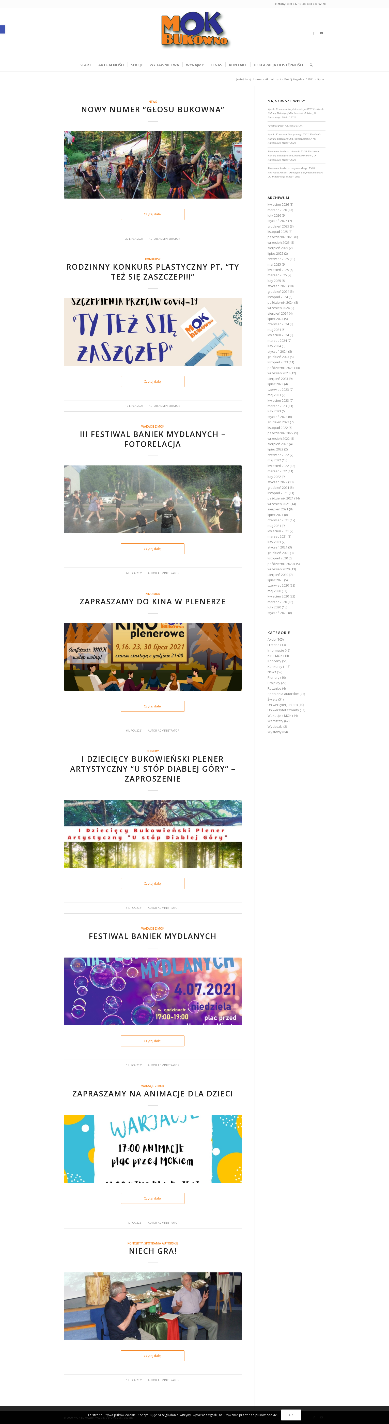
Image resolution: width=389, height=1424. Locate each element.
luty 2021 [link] (274, 542)
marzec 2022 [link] (277, 471)
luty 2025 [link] (274, 280)
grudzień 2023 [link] (278, 356)
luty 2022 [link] (274, 476)
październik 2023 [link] (280, 367)
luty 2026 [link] (274, 215)
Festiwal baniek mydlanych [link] (153, 936)
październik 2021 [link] (280, 498)
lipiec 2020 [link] (275, 580)
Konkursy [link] (153, 259)
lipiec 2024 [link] (275, 318)
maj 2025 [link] (274, 264)
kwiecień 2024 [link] (278, 335)
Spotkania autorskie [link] (161, 1243)
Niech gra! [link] (153, 1251)
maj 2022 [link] (274, 460)
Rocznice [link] (274, 688)
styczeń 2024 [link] (277, 351)
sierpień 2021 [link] (278, 509)
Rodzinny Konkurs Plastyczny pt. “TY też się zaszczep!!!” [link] (152, 272)
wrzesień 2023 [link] (279, 373)
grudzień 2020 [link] (278, 553)
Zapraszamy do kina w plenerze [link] (153, 601)
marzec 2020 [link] (277, 602)
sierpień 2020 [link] (278, 574)
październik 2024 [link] (280, 302)
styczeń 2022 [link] (277, 482)
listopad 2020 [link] (278, 558)
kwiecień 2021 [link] (278, 531)
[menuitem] (85, 64)
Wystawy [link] (275, 732)
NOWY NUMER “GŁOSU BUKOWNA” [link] (153, 109)
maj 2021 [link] (274, 525)
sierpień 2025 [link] (278, 248)
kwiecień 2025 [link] (278, 269)
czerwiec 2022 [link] (278, 454)
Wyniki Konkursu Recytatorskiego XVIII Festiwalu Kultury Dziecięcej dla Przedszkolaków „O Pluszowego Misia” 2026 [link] (296, 113)
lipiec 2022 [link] (275, 449)
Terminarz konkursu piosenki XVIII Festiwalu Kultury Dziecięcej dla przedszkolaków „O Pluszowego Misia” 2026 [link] (293, 155)
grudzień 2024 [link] (278, 291)
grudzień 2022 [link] (278, 422)
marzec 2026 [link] (277, 209)
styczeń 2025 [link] (277, 286)
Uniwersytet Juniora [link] (283, 704)
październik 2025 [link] (280, 237)
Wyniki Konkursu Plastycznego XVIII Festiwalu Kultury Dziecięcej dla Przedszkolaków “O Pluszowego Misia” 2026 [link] (294, 138)
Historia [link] (273, 644)
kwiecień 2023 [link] (278, 400)
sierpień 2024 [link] (278, 313)
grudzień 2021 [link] (278, 487)
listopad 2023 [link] (278, 362)
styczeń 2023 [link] (277, 416)
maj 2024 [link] (274, 329)
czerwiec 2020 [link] (278, 585)
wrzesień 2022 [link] (279, 438)
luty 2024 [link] (274, 346)
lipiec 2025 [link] (275, 253)
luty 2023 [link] (274, 411)
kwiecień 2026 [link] (278, 204)
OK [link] (291, 1415)
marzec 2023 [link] (277, 405)
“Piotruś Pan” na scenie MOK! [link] (285, 125)
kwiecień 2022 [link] (278, 465)
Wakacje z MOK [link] (152, 426)
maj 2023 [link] (274, 395)
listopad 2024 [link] (278, 297)
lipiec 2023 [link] (275, 384)
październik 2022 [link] (280, 433)
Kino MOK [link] (153, 594)
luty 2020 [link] (274, 607)
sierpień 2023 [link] (278, 378)
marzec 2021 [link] (277, 536)
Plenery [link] (153, 751)
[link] (2, 29)
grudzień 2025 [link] (278, 226)
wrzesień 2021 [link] (279, 503)
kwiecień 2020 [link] (278, 596)
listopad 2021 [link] (278, 493)
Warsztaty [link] (275, 721)
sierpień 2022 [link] (278, 444)
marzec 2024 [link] (277, 340)
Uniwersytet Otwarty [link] (283, 710)
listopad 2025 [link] (278, 231)
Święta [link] (272, 699)
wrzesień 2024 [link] (279, 307)
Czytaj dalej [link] (153, 214)
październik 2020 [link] (280, 563)
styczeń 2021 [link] (277, 547)
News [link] (153, 102)
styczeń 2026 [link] (277, 220)
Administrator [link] (169, 238)
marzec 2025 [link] (277, 275)
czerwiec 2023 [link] (278, 389)
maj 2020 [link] (274, 591)
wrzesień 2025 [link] (279, 242)
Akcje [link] (272, 639)
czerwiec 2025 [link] (278, 258)
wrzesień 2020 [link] (279, 569)
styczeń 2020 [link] (277, 612)
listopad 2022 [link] (278, 427)
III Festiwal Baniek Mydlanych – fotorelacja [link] (153, 439)
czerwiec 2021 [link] (278, 520)
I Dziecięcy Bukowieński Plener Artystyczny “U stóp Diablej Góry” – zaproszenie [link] (153, 769)
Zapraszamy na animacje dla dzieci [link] (152, 1093)
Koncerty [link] (135, 1243)
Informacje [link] (276, 650)
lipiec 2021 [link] (275, 514)
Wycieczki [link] (275, 726)
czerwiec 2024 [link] (278, 324)
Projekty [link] (274, 683)
